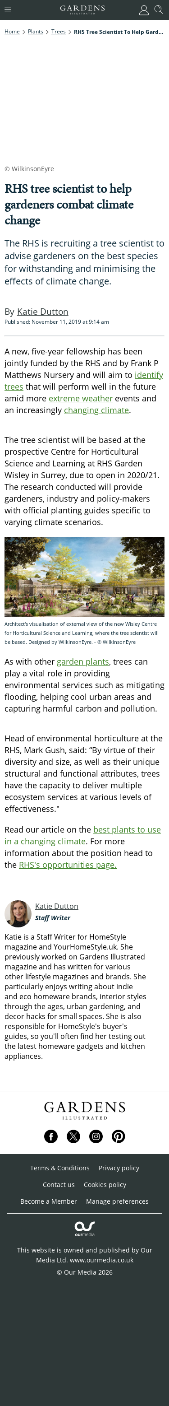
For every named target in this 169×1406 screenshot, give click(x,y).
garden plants (83, 661)
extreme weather (81, 398)
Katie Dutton (56, 906)
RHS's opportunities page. (68, 864)
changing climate (96, 410)
